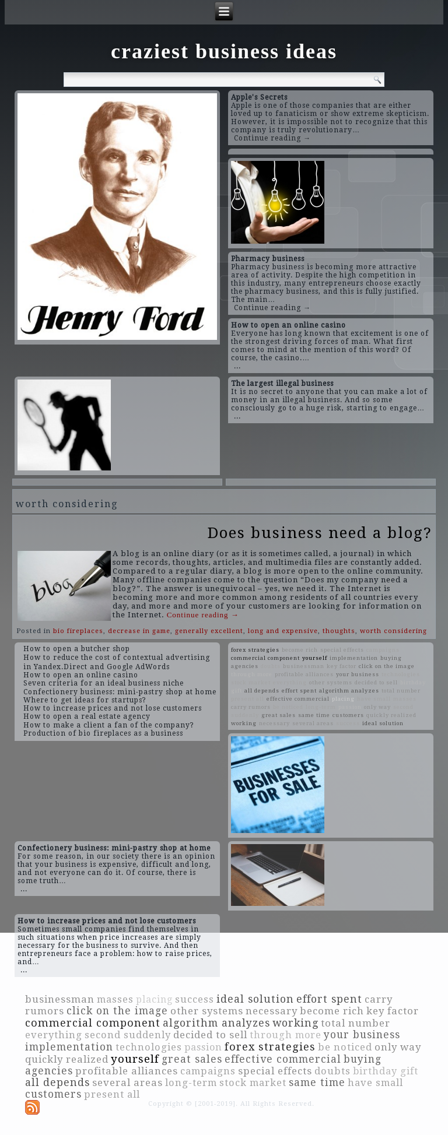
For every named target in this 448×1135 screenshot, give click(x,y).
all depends (261, 690)
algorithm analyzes (349, 690)
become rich (300, 649)
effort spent (299, 690)
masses (404, 698)
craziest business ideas (224, 51)
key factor (341, 666)
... (237, 366)
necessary (274, 723)
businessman (303, 666)
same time (314, 715)
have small (374, 698)
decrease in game (139, 631)
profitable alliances (304, 674)
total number (401, 690)
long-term (321, 707)
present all (247, 698)
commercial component (265, 658)
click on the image (387, 666)
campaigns (383, 649)
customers (348, 715)
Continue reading (203, 614)
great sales (278, 715)
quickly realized (391, 715)
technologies (401, 674)
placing (343, 698)
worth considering (393, 631)
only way (377, 707)
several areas (313, 723)
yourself (314, 658)
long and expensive (283, 631)
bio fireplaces (78, 631)
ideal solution (383, 723)
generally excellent (209, 631)
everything (290, 682)
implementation (354, 658)
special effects (342, 649)
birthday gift (385, 1071)
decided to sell (376, 682)
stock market (251, 682)
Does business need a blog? (320, 533)
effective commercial (298, 698)
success (348, 723)
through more (251, 674)
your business (357, 674)
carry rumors (251, 707)
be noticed (288, 707)
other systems (330, 682)
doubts (271, 666)
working (244, 723)
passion (350, 707)
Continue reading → (272, 138)
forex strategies (255, 649)
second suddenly (128, 1035)
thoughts (339, 631)
